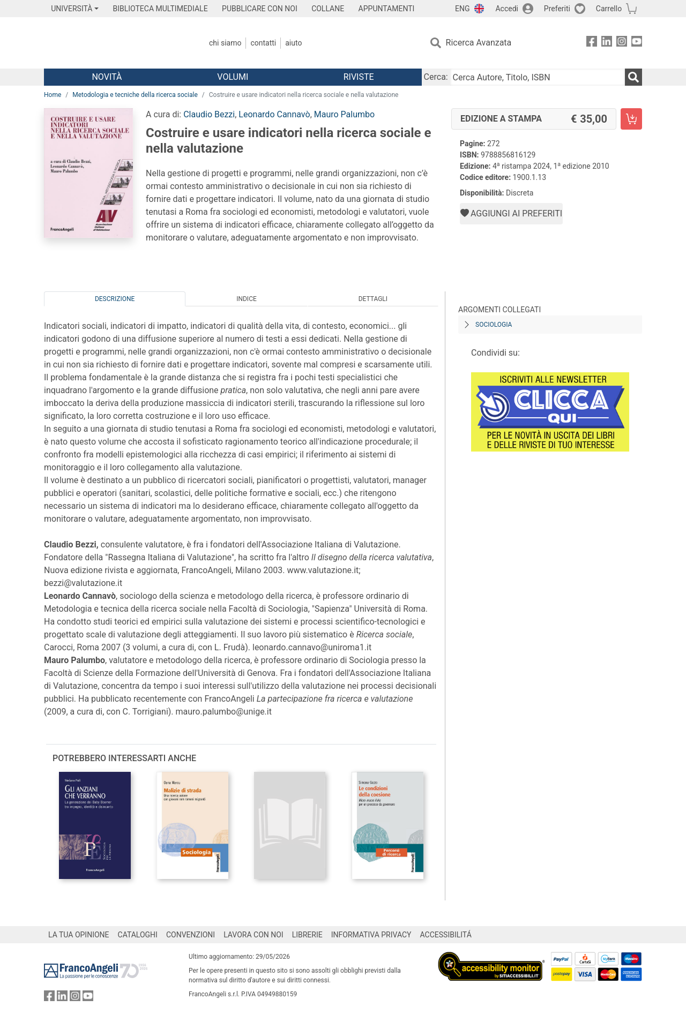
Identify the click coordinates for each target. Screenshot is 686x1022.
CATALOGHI (138, 934)
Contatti (263, 43)
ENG (462, 8)
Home (52, 95)
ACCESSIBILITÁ (446, 934)
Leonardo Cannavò (274, 114)
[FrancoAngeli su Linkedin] (606, 43)
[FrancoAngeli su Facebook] (591, 43)
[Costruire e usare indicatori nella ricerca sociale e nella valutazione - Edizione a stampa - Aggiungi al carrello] (631, 119)
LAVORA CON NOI (253, 934)
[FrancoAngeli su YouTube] (636, 43)
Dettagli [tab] (373, 299)
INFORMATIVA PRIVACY (371, 934)
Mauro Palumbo (344, 114)
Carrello (609, 8)
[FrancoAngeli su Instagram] (621, 43)
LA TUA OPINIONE (78, 934)
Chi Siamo (225, 43)
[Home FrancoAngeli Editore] (115, 43)
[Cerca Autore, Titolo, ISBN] (537, 77)
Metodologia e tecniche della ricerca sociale (135, 95)
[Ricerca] (633, 77)
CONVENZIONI (190, 934)
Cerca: (436, 77)
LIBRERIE (307, 934)
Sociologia (493, 324)
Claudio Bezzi (209, 114)
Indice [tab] (246, 299)
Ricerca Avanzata (479, 42)
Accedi (506, 8)
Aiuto (293, 43)
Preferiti (557, 8)
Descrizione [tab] (115, 299)
